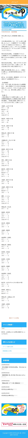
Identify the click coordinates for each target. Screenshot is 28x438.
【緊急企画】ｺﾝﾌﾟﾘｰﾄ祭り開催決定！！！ (12, 383)
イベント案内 (6, 346)
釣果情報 (15, 31)
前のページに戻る (14, 318)
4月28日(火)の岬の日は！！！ (9, 395)
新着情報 (5, 351)
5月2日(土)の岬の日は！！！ (9, 389)
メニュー (14, 2)
